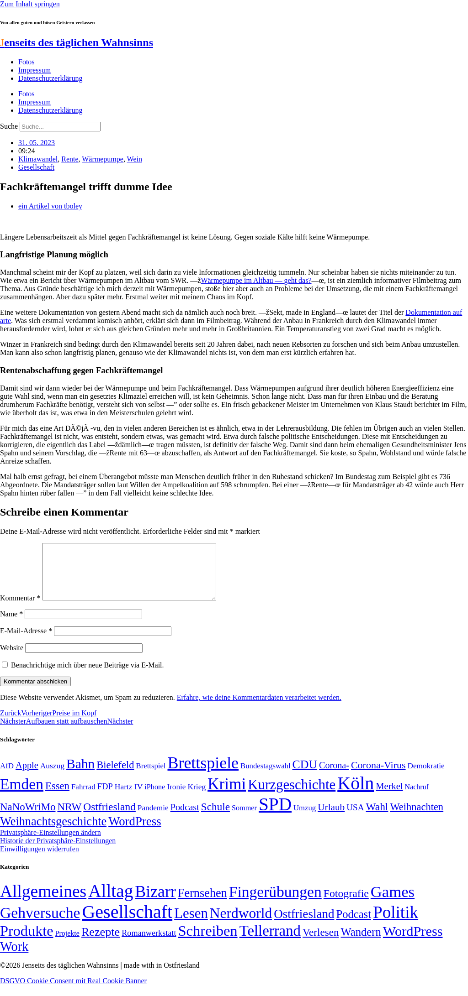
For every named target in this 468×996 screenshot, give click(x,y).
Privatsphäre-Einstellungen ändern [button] (50, 843)
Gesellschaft (36, 167)
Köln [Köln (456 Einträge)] (355, 794)
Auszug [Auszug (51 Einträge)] (52, 776)
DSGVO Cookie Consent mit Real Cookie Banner (73, 992)
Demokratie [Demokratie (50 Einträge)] (426, 776)
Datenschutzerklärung (50, 78)
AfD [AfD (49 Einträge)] (7, 776)
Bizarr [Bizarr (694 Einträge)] (155, 902)
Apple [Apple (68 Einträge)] (27, 776)
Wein (134, 159)
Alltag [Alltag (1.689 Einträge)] (110, 902)
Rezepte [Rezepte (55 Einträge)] (100, 942)
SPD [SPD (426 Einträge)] (275, 815)
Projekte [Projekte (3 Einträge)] (67, 944)
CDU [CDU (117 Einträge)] (305, 775)
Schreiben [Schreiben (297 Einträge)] (207, 941)
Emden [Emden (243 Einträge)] (21, 795)
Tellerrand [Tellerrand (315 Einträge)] (270, 941)
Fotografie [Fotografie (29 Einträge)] (346, 904)
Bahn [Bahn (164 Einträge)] (80, 774)
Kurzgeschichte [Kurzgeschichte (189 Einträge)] (291, 795)
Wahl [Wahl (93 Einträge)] (377, 818)
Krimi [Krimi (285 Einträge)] (226, 795)
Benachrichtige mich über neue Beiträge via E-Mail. (87, 676)
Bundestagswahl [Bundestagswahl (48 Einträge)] (265, 776)
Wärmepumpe (102, 159)
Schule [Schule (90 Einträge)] (215, 818)
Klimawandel (38, 159)
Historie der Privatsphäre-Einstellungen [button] (58, 851)
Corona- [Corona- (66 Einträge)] (334, 776)
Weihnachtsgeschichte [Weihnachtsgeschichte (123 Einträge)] (53, 832)
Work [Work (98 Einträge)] (14, 957)
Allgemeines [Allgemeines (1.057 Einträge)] (43, 902)
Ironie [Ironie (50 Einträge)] (176, 797)
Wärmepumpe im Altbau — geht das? (256, 280)
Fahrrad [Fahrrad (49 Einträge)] (83, 797)
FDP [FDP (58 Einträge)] (105, 797)
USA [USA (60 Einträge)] (355, 818)
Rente (69, 159)
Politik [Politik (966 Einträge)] (395, 923)
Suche (9, 126)
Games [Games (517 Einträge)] (393, 903)
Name (11, 625)
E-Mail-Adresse (26, 642)
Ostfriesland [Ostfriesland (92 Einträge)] (109, 818)
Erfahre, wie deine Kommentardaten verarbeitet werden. (259, 708)
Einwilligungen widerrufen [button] (39, 860)
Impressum (34, 70)
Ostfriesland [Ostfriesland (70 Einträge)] (304, 925)
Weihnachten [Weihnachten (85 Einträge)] (416, 818)
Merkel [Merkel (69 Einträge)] (389, 797)
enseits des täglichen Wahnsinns (76, 42)
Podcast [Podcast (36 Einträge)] (353, 925)
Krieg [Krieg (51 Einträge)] (196, 797)
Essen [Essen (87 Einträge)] (57, 797)
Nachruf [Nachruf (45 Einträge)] (417, 798)
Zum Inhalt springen (30, 4)
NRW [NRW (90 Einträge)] (69, 818)
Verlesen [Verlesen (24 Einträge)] (321, 943)
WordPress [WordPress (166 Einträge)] (413, 942)
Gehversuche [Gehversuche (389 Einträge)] (40, 923)
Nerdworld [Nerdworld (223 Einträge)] (241, 924)
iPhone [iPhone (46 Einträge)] (154, 798)
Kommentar (20, 609)
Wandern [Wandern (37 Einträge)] (360, 943)
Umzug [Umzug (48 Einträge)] (304, 818)
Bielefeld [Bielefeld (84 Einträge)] (115, 776)
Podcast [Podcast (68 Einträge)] (184, 818)
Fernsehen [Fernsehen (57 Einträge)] (202, 904)
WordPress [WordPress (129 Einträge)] (134, 832)
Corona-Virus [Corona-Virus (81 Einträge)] (378, 776)
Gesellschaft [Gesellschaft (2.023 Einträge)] (127, 923)
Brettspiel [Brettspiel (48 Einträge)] (151, 776)
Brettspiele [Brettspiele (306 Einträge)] (203, 774)
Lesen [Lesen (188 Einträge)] (191, 924)
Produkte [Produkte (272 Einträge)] (26, 941)
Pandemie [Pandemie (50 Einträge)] (153, 818)
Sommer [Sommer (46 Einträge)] (244, 819)
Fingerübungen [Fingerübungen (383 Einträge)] (275, 902)
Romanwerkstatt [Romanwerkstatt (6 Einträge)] (149, 944)
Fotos (26, 62)
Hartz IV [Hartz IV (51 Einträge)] (129, 797)
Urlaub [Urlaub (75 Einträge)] (331, 818)
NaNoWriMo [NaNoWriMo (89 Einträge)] (27, 818)
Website (11, 658)
